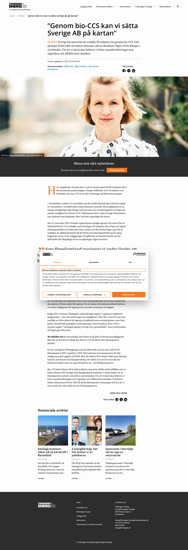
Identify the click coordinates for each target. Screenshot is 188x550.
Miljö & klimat (80, 66)
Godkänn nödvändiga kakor (59, 294)
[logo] (20, 6)
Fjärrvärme (93, 66)
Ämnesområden (105, 6)
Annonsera (125, 6)
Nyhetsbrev (165, 6)
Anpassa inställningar (94, 294)
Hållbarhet (68, 66)
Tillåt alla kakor (128, 294)
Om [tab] (130, 262)
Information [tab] (94, 262)
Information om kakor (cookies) (89, 524)
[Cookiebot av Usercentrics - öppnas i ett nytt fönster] (135, 254)
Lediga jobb (86, 6)
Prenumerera (117, 170)
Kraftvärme (53, 69)
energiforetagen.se (123, 528)
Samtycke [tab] (58, 262)
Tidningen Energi (145, 6)
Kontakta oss (82, 507)
